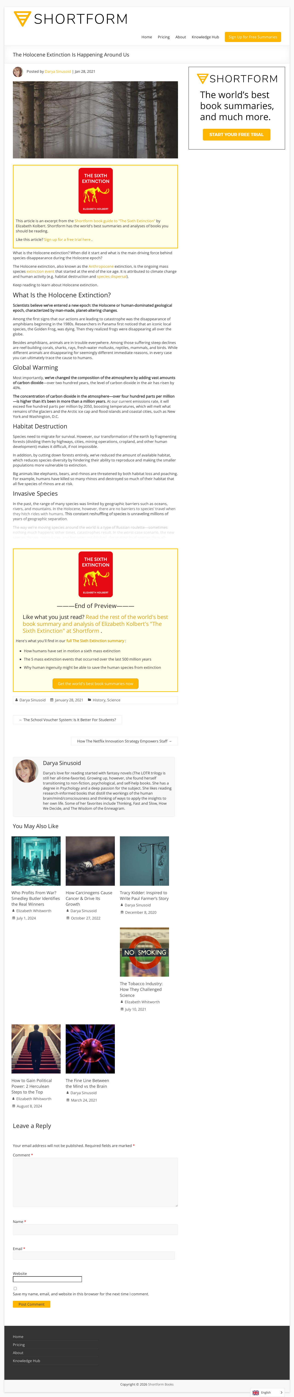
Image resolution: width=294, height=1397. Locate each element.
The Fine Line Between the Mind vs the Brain (87, 1081)
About (180, 36)
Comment (23, 1152)
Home (146, 36)
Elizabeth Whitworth (33, 908)
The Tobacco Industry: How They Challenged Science (141, 987)
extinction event (40, 271)
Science (113, 698)
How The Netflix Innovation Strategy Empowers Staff (124, 739)
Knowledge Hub (205, 36)
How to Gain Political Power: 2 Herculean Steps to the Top (31, 1084)
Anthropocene (101, 266)
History (99, 698)
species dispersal (112, 276)
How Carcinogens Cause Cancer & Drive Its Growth (89, 896)
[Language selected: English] (267, 1392)
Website (20, 1271)
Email (19, 1246)
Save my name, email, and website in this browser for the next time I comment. (81, 1292)
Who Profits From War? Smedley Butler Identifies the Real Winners (35, 896)
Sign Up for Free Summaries (253, 36)
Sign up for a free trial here (67, 239)
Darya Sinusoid (58, 71)
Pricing (164, 36)
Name (19, 1219)
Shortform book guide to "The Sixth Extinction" (115, 220)
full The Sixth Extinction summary (95, 640)
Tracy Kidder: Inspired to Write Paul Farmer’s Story (144, 893)
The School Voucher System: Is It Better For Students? (67, 717)
